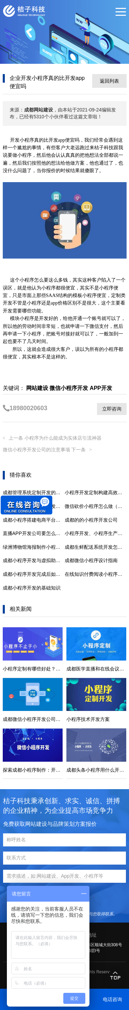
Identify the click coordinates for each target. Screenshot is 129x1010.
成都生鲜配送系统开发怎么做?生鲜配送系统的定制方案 (96, 547)
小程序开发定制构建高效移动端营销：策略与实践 (96, 492)
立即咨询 (111, 409)
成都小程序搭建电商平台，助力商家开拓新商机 (34, 520)
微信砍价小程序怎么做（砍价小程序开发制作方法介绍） (96, 506)
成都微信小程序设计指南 (91, 560)
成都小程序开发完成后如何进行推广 (34, 574)
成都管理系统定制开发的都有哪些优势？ (34, 492)
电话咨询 (112, 999)
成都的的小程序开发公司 (91, 520)
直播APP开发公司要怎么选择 (34, 533)
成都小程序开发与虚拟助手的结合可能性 (34, 560)
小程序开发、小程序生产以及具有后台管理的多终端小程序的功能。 (96, 533)
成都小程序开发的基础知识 (32, 588)
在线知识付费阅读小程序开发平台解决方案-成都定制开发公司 (96, 574)
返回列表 (109, 81)
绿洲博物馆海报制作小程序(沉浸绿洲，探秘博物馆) (34, 547)
